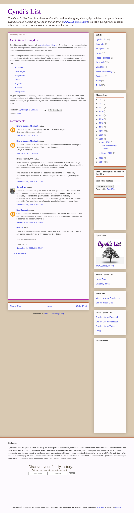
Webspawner (20, 91)
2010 (101, 135)
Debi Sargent (22, 210)
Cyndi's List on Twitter (105, 326)
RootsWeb (19, 67)
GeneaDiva (21, 187)
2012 (101, 127)
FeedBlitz (111, 189)
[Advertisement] (48, 279)
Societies (100, 76)
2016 (101, 111)
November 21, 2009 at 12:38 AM (29, 248)
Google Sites (20, 75)
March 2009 (107, 153)
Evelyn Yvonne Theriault (27, 126)
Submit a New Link (104, 303)
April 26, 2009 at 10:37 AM (27, 153)
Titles (98, 81)
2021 (101, 103)
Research (100, 62)
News (19, 114)
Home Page (101, 279)
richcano (100, 507)
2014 (101, 119)
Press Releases (103, 58)
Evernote (100, 44)
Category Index (103, 284)
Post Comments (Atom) (54, 314)
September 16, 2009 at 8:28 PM (29, 222)
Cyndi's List (24, 11)
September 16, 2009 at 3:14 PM (29, 181)
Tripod (17, 79)
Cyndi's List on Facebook (107, 317)
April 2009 (106, 142)
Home (49, 306)
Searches (100, 67)
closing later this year (49, 45)
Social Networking (104, 71)
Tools (98, 85)
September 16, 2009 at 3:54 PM (29, 205)
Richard (19, 228)
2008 (101, 158)
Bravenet (18, 87)
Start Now (100, 468)
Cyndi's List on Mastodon (107, 322)
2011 (101, 131)
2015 (101, 115)
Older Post (81, 306)
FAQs (98, 331)
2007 (101, 162)
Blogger (118, 507)
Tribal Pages (20, 71)
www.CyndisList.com (75, 21)
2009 (101, 139)
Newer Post (16, 306)
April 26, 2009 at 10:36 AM (27, 136)
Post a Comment (20, 253)
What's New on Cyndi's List (108, 298)
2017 (101, 107)
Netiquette (100, 48)
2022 (101, 100)
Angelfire (18, 83)
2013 (101, 123)
